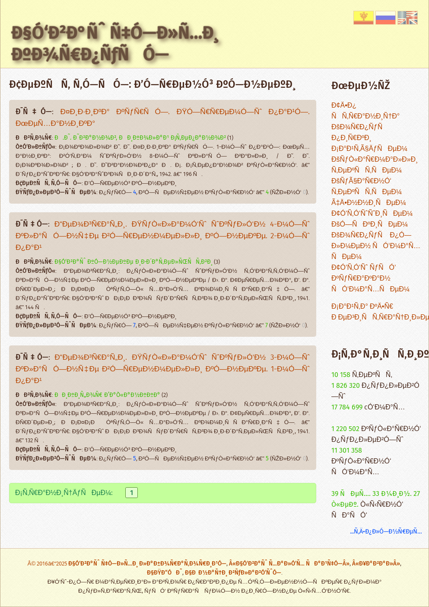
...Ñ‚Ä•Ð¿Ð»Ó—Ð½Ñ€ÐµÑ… (386, 531)
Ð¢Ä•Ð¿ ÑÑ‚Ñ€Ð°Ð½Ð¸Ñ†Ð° (365, 111)
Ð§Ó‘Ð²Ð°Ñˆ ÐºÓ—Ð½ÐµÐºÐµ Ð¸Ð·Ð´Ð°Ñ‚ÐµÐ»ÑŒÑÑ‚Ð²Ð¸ (133, 262)
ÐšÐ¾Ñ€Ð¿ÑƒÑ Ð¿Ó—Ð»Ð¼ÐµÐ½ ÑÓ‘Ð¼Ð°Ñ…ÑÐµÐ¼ (375, 246)
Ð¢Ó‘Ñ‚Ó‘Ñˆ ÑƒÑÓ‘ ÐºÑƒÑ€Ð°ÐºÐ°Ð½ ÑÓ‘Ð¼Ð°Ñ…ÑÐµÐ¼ (370, 278)
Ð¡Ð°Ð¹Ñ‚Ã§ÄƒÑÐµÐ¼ (369, 149)
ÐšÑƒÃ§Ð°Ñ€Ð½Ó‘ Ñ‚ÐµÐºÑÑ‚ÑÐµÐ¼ (366, 187)
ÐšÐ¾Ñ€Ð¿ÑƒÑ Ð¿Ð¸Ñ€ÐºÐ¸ (359, 133)
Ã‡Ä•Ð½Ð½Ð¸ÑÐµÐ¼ (368, 203)
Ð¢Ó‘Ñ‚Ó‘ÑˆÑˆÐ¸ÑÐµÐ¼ (372, 213)
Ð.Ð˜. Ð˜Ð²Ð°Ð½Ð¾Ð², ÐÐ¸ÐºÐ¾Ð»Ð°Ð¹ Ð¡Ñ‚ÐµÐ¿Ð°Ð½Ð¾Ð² (140, 137)
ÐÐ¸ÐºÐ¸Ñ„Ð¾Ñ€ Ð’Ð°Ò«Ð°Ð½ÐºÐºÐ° (107, 395)
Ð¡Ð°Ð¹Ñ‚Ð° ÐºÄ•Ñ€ (362, 306)
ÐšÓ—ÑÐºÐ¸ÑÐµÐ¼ (369, 224)
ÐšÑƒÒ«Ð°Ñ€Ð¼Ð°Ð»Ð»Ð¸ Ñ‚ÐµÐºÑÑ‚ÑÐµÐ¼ (374, 165)
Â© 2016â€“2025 (48, 564)
